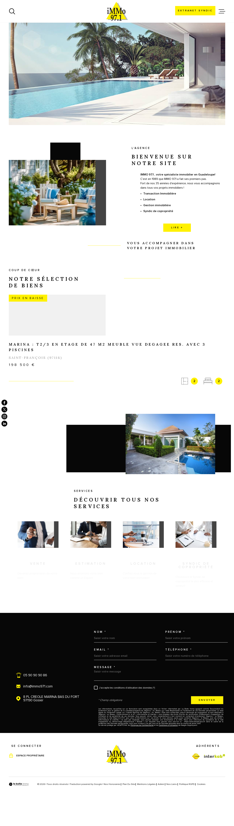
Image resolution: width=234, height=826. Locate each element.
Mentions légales (146, 807)
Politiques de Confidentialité (142, 748)
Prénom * (175, 655)
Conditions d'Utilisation (168, 748)
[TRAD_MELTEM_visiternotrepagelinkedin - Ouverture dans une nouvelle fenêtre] (4, 423)
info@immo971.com (38, 709)
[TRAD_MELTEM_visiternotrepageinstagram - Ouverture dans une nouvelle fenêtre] (4, 416)
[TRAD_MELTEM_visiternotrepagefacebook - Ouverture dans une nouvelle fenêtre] (4, 402)
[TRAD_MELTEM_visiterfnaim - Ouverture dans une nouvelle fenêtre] (196, 779)
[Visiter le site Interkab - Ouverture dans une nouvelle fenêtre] (214, 779)
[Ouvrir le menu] (222, 11)
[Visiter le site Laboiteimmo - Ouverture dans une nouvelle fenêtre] (19, 807)
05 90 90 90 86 (35, 698)
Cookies (201, 807)
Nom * (100, 655)
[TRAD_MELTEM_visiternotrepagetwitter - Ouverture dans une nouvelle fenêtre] (4, 409)
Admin (161, 807)
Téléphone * (178, 672)
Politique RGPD (187, 807)
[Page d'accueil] (117, 11)
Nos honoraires (112, 807)
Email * (102, 672)
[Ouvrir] (12, 11)
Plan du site (128, 807)
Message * (105, 690)
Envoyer (207, 723)
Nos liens (171, 807)
